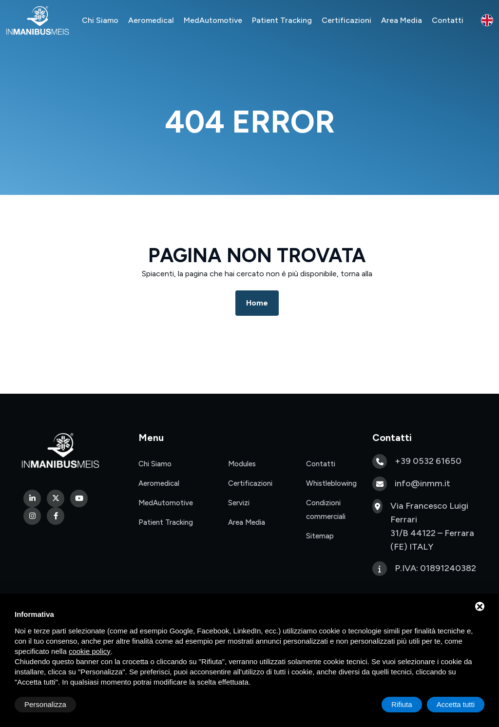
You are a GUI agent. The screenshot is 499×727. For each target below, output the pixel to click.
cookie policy (90, 651)
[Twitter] (55, 498)
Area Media (401, 20)
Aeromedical (151, 20)
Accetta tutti (456, 704)
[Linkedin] (32, 498)
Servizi (239, 502)
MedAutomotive (213, 20)
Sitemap (320, 536)
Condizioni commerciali (325, 509)
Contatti (447, 20)
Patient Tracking (282, 20)
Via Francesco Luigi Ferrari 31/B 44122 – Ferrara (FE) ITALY (432, 526)
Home (257, 302)
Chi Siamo (100, 20)
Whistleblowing (331, 483)
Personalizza (45, 704)
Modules (242, 463)
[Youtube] (79, 498)
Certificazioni (346, 20)
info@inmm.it (422, 483)
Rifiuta (401, 704)
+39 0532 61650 (428, 461)
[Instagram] (32, 516)
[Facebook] (55, 516)
